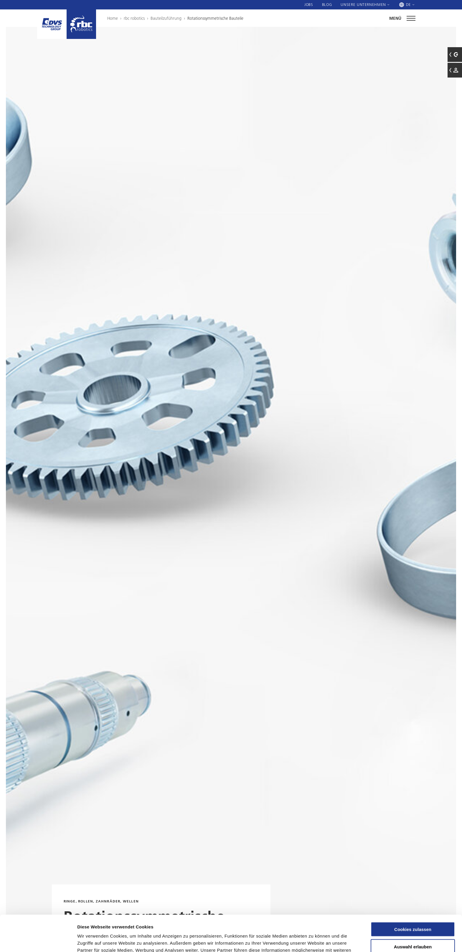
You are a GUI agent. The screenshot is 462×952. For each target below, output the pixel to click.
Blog (327, 4)
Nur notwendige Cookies (413, 927)
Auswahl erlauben (413, 910)
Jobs (308, 4)
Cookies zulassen (412, 893)
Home (112, 18)
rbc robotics (134, 18)
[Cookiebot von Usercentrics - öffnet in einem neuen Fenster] (38, 940)
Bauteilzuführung (166, 18)
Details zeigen (313, 940)
